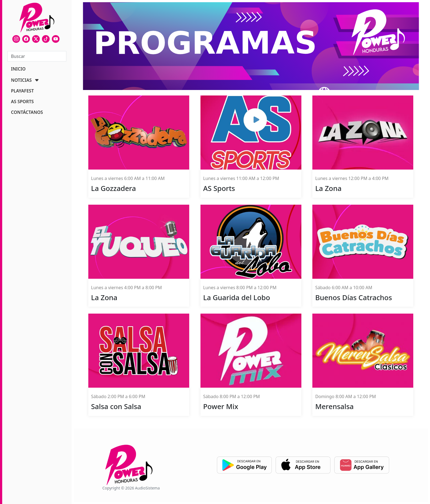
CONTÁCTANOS (27, 112)
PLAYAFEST (22, 91)
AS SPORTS (22, 101)
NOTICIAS (21, 80)
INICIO (18, 69)
